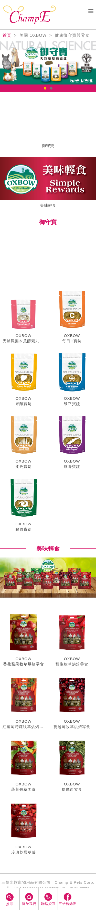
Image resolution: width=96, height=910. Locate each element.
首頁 (8, 35)
